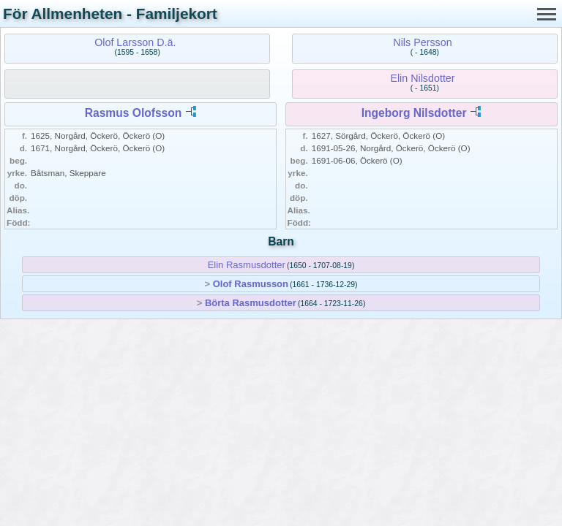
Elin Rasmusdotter (246, 264)
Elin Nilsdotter (422, 78)
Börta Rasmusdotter (250, 302)
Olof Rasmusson (250, 283)
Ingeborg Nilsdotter (414, 113)
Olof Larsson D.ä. (135, 42)
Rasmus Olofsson (133, 113)
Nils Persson (422, 42)
